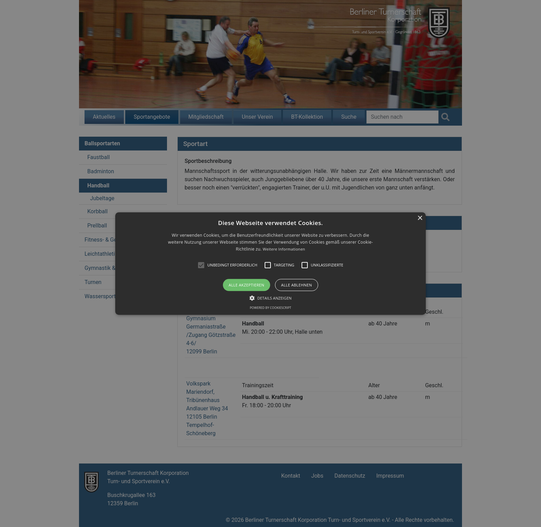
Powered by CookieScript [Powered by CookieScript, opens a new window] (270, 307)
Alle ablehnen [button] (296, 284)
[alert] (270, 263)
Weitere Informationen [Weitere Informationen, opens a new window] (284, 249)
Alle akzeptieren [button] (246, 284)
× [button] (419, 218)
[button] (270, 263)
